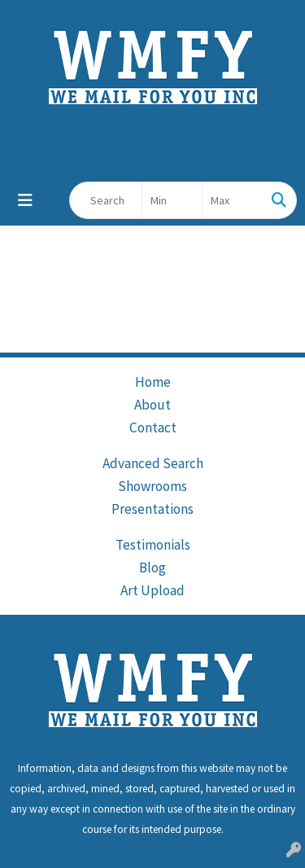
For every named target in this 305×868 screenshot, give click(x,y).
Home (153, 382)
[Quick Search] (105, 200)
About (152, 405)
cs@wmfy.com (162, 144)
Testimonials (152, 545)
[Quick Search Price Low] (172, 200)
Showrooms (152, 486)
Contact (152, 427)
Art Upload (152, 590)
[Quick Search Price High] (232, 200)
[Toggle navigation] (25, 200)
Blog (152, 567)
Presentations (152, 509)
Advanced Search (152, 463)
